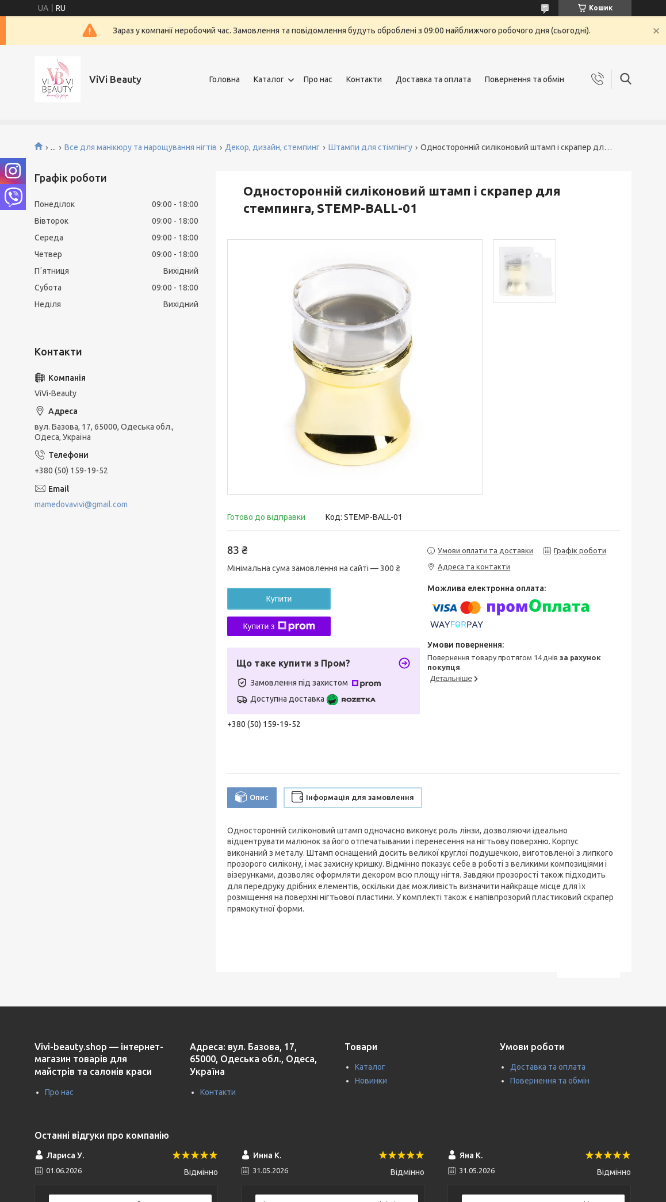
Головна (224, 79)
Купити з (279, 626)
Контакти (364, 79)
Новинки (371, 1080)
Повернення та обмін (524, 79)
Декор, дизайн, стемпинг (272, 147)
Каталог (269, 79)
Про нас (318, 79)
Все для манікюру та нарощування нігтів (140, 147)
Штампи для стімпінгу (370, 147)
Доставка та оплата (433, 79)
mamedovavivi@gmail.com (81, 504)
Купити (279, 598)
